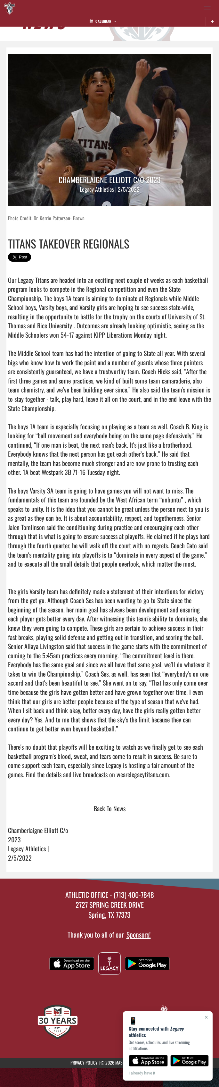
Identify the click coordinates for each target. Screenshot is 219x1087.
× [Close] (206, 1017)
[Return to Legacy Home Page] (9, 8)
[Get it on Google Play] (189, 1060)
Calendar (103, 21)
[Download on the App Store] (148, 1060)
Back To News (110, 808)
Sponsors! (138, 934)
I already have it (142, 1073)
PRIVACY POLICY (84, 1062)
